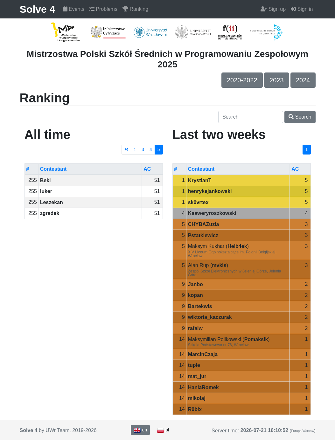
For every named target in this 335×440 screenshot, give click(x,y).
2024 (303, 80)
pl (163, 430)
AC (147, 169)
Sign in (302, 9)
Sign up (273, 9)
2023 (276, 80)
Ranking (135, 9)
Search (300, 117)
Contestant (53, 169)
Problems (103, 9)
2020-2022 (242, 80)
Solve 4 (37, 9)
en (140, 430)
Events (73, 9)
